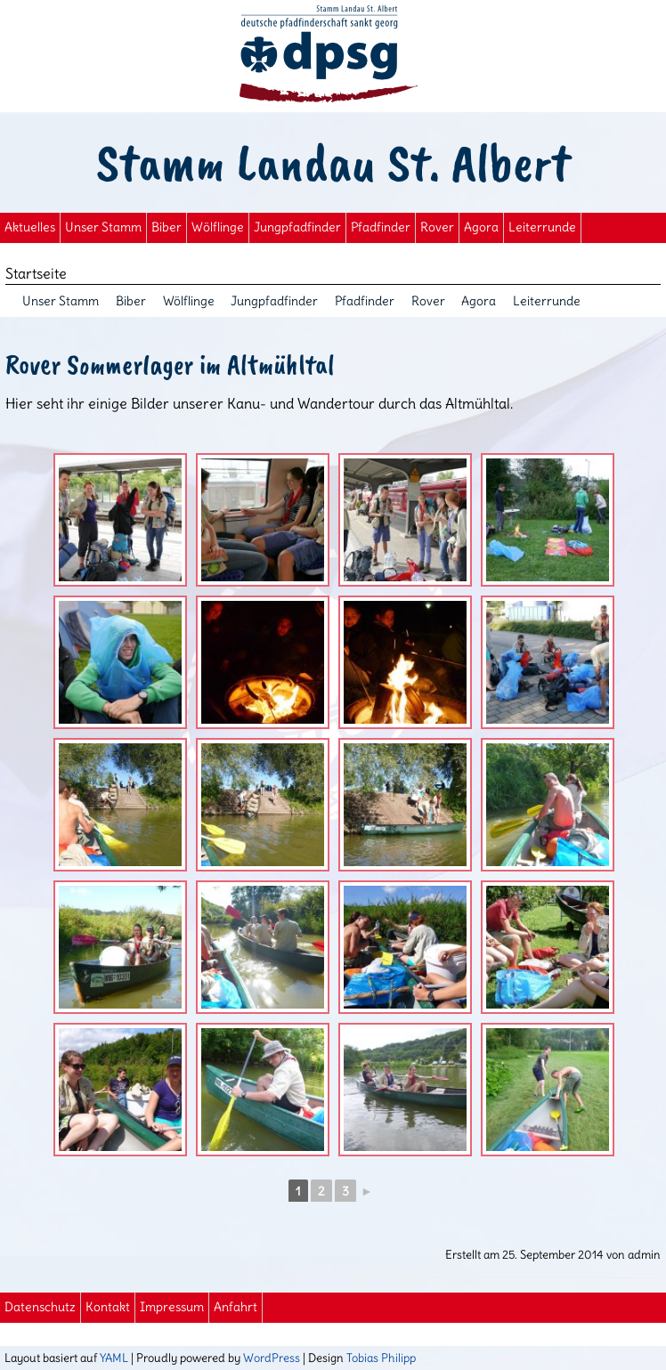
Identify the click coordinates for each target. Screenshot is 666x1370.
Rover (437, 227)
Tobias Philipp (381, 1357)
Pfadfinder (380, 227)
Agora (481, 227)
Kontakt (107, 1307)
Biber (166, 227)
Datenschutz (40, 1307)
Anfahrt (235, 1307)
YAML (114, 1357)
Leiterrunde (542, 227)
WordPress (271, 1357)
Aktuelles (29, 227)
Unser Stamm (103, 227)
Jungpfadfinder (297, 227)
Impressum (172, 1307)
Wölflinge (217, 227)
